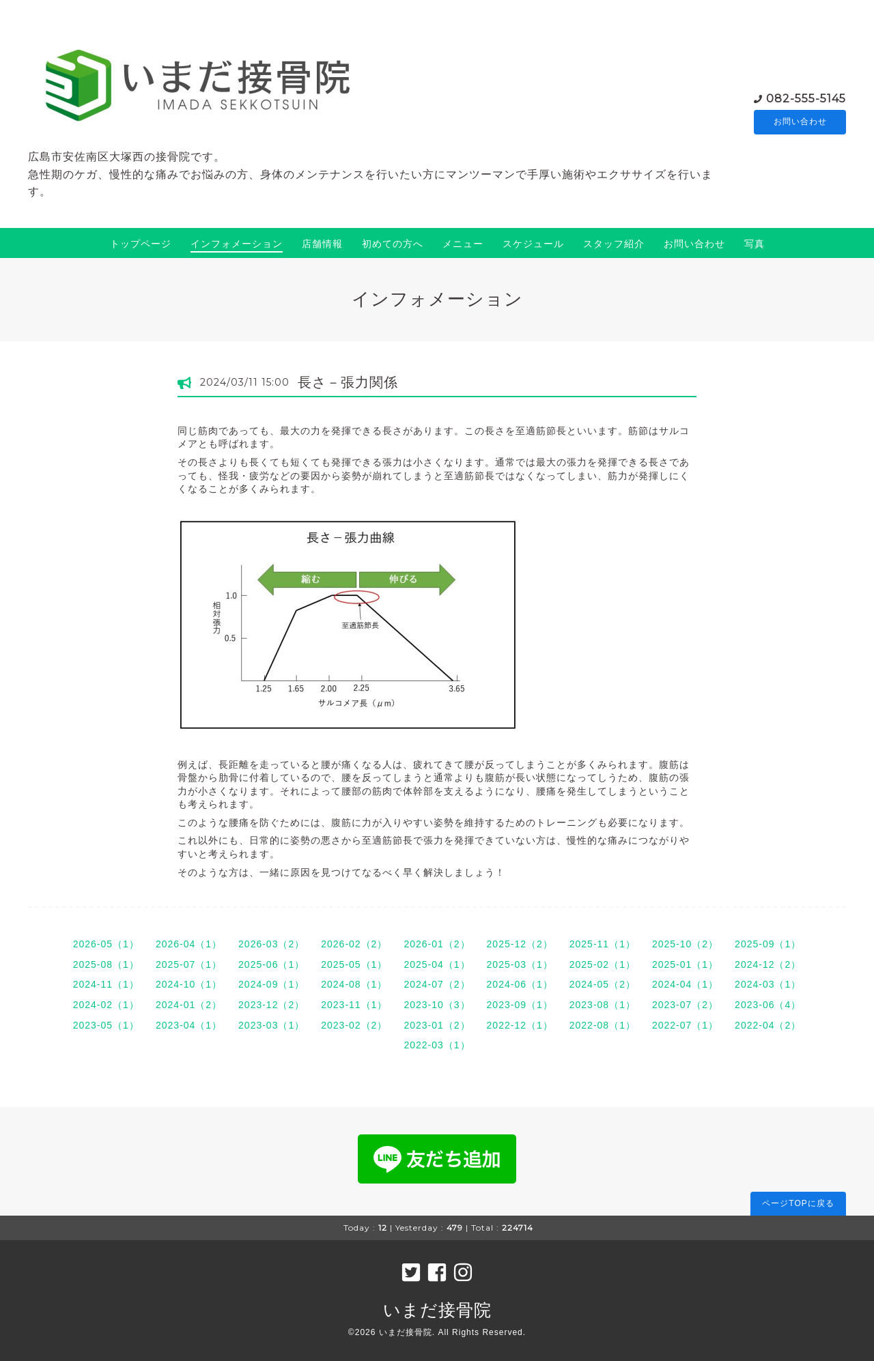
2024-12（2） (768, 964)
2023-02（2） (354, 1025)
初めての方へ (392, 243)
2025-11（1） (602, 944)
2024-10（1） (189, 984)
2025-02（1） (602, 964)
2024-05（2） (602, 984)
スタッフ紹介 (614, 243)
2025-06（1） (271, 964)
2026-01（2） (437, 944)
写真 (754, 243)
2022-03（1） (437, 1045)
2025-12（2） (520, 944)
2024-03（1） (768, 984)
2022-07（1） (685, 1025)
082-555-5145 (806, 97)
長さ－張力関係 (348, 382)
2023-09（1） (520, 1004)
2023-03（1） (271, 1025)
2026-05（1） (106, 944)
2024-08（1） (354, 984)
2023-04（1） (189, 1025)
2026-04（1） (189, 944)
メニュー (462, 243)
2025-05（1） (354, 964)
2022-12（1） (520, 1025)
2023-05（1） (106, 1025)
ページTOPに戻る (798, 1203)
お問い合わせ (800, 122)
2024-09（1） (271, 984)
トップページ (140, 243)
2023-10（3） (437, 1004)
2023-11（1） (354, 1004)
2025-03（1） (520, 964)
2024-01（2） (189, 1004)
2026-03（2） (271, 944)
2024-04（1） (685, 984)
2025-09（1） (768, 944)
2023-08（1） (602, 1004)
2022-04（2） (768, 1025)
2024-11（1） (106, 984)
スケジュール (533, 243)
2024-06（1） (520, 984)
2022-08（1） (602, 1025)
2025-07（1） (189, 964)
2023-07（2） (685, 1004)
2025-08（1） (106, 964)
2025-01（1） (685, 964)
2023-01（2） (437, 1025)
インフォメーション (237, 243)
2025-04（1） (437, 964)
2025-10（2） (685, 944)
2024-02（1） (106, 1004)
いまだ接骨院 (437, 1309)
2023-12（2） (271, 1004)
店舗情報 (322, 243)
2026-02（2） (354, 944)
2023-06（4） (768, 1004)
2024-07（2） (437, 984)
